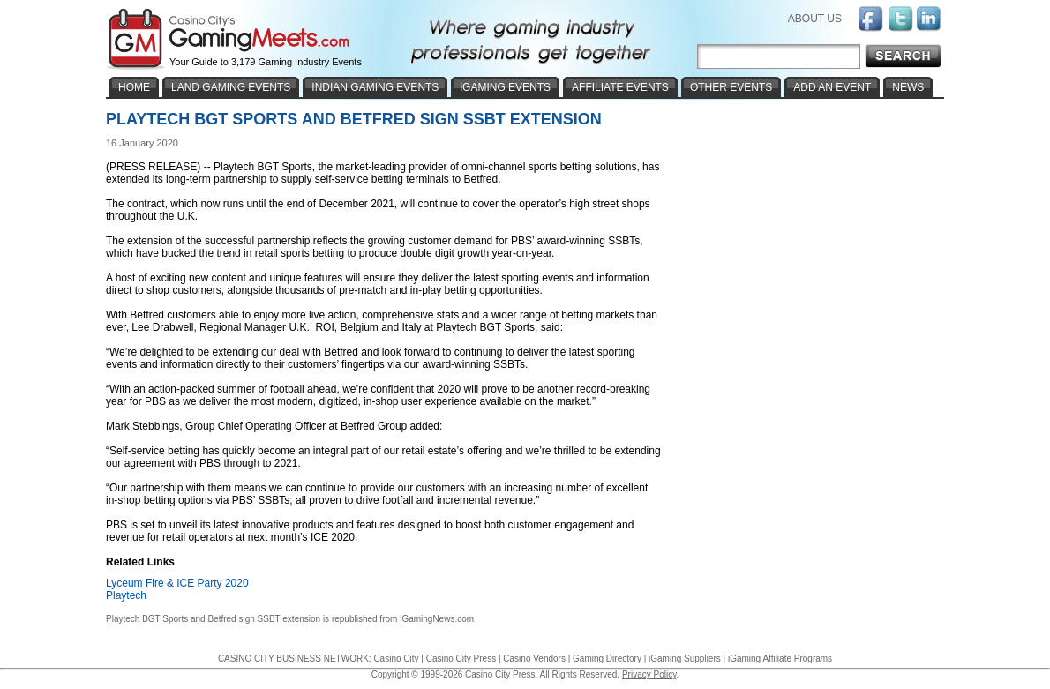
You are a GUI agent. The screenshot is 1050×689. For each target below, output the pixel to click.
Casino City (395, 658)
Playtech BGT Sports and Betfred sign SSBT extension (213, 619)
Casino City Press (461, 658)
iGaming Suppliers (685, 658)
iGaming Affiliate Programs (780, 658)
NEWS (908, 87)
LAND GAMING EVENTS (230, 87)
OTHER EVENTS (731, 87)
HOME (134, 87)
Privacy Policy (649, 674)
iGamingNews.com (437, 619)
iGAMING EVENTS (505, 87)
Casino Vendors (534, 658)
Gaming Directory (607, 658)
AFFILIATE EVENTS (620, 87)
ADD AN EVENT (832, 87)
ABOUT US (815, 18)
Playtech (126, 595)
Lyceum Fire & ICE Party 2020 (177, 583)
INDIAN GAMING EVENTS (375, 87)
